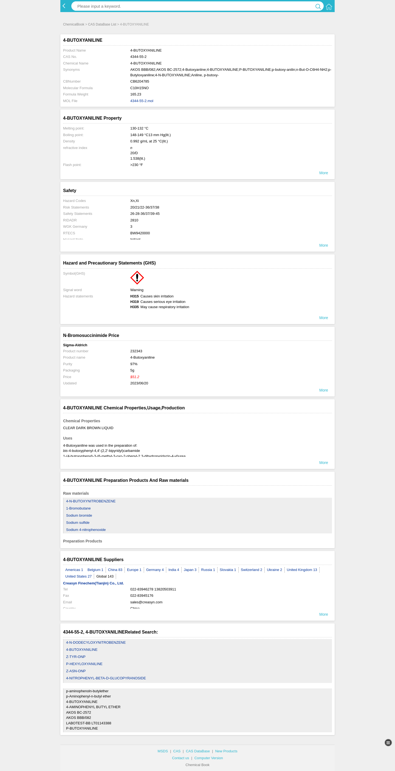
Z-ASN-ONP (76, 671)
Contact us (180, 758)
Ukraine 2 (274, 570)
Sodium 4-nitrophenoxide (86, 530)
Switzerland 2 (251, 570)
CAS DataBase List (102, 24)
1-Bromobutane (78, 508)
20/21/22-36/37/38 (144, 207)
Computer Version (208, 758)
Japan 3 (190, 570)
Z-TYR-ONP (76, 657)
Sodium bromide (79, 515)
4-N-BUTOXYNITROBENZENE (90, 501)
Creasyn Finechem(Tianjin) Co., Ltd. (93, 583)
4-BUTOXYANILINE (81, 650)
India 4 (173, 570)
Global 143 (105, 576)
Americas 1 (74, 570)
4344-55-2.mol (141, 101)
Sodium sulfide (77, 522)
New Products (226, 751)
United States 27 (78, 576)
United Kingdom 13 (302, 570)
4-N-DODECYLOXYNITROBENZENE (96, 642)
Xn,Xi (134, 201)
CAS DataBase (198, 751)
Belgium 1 (95, 570)
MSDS (163, 751)
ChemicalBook (73, 24)
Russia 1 (208, 570)
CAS (177, 751)
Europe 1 (134, 570)
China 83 (115, 570)
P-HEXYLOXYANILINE (84, 664)
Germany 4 (155, 570)
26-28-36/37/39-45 (145, 214)
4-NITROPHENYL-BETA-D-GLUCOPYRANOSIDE (106, 678)
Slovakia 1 (228, 570)
